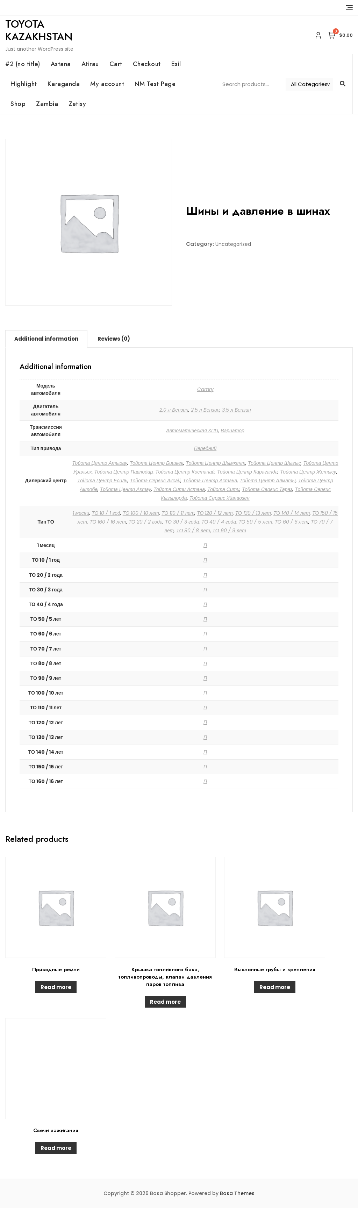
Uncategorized (233, 244)
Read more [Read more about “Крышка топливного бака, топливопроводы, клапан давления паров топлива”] (165, 1002)
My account (107, 83)
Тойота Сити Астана (179, 489)
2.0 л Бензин (173, 409)
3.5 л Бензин (236, 409)
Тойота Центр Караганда (247, 471)
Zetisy (77, 103)
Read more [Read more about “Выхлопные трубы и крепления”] (274, 987)
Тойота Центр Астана (210, 480)
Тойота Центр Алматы (267, 480)
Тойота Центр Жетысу (308, 471)
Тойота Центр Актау (125, 489)
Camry (205, 389)
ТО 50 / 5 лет (255, 521)
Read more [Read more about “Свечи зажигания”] (56, 1148)
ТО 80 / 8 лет (193, 530)
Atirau (90, 64)
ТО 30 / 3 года (182, 521)
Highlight (23, 83)
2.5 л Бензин (205, 409)
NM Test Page (155, 83)
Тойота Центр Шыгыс (274, 463)
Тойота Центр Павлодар (123, 471)
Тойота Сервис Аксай (155, 480)
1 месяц (81, 513)
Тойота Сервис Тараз (267, 489)
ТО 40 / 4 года (218, 521)
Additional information (46, 338)
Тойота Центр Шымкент (215, 463)
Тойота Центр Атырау (99, 463)
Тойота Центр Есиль (102, 480)
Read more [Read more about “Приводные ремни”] (56, 987)
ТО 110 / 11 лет (178, 513)
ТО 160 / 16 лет (108, 521)
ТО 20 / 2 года (146, 521)
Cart (115, 64)
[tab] (46, 339)
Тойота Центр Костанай (185, 471)
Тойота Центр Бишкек (157, 463)
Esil (176, 64)
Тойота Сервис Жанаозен (219, 498)
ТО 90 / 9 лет (229, 530)
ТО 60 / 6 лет (291, 521)
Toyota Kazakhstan (38, 30)
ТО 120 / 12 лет (214, 513)
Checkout (147, 64)
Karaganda (64, 83)
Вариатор (232, 430)
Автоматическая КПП (192, 430)
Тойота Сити (223, 489)
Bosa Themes (237, 1193)
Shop (18, 103)
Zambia (47, 103)
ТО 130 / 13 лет (253, 513)
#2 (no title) (22, 64)
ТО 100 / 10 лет (141, 513)
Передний (205, 448)
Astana (61, 64)
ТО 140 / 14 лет (291, 513)
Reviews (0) (114, 338)
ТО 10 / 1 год (106, 513)
